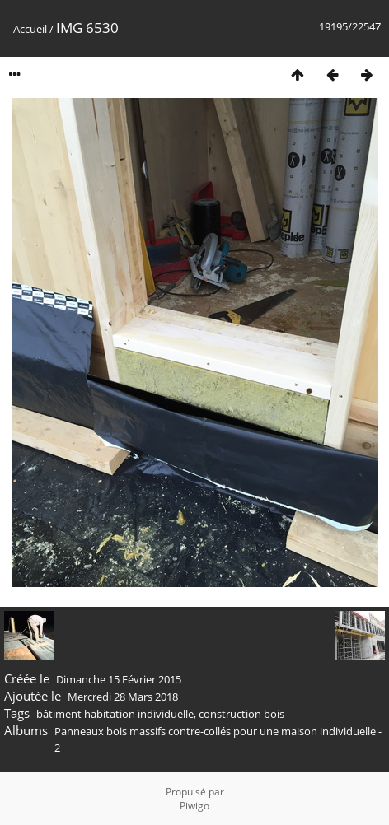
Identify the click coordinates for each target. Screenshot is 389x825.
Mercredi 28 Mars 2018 (123, 696)
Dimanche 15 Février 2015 (118, 679)
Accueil (30, 28)
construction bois (241, 713)
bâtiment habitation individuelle (115, 713)
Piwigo (194, 806)
